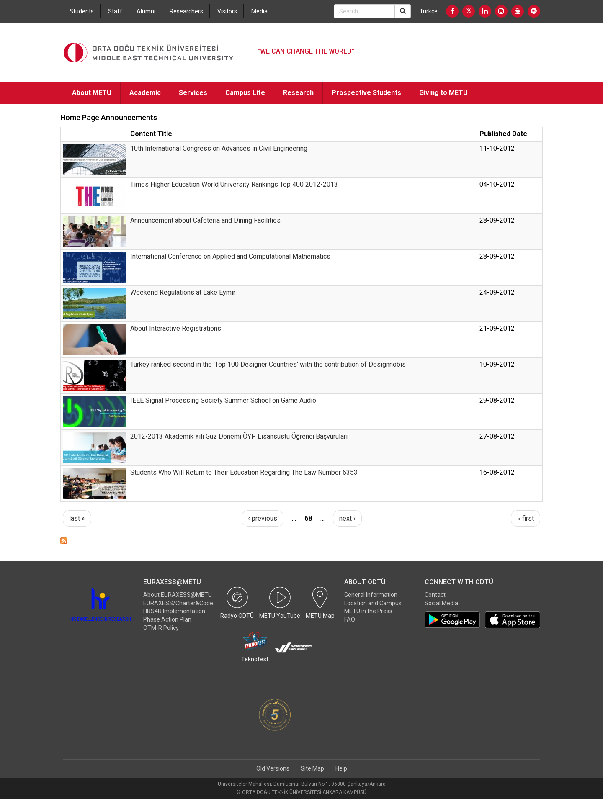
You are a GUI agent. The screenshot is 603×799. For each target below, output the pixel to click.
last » (77, 518)
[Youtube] (517, 11)
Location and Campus (373, 603)
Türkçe (429, 11)
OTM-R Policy (161, 627)
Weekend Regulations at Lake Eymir (182, 292)
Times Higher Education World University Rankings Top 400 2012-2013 (234, 184)
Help (341, 768)
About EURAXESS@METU (177, 594)
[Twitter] (468, 11)
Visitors (227, 11)
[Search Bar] (364, 11)
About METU (91, 93)
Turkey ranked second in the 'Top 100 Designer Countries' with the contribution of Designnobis (268, 364)
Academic (145, 93)
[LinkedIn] (485, 11)
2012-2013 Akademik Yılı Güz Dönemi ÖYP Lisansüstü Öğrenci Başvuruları (239, 436)
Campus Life (245, 93)
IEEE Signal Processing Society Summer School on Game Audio (223, 400)
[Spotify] (534, 11)
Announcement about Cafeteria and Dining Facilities (205, 220)
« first (525, 518)
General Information (370, 594)
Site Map (312, 768)
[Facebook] (452, 11)
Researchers (186, 11)
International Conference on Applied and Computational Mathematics (230, 256)
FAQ (349, 619)
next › (347, 518)
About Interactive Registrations (175, 328)
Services (193, 93)
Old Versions (272, 768)
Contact (435, 594)
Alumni (146, 11)
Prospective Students (366, 93)
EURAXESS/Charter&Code (178, 603)
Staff (115, 11)
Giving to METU (443, 93)
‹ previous (262, 518)
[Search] (402, 11)
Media (259, 11)
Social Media (441, 603)
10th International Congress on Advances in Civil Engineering (218, 148)
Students (82, 11)
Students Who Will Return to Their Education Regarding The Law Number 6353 (244, 472)
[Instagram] (501, 11)
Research (298, 93)
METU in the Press (368, 611)
